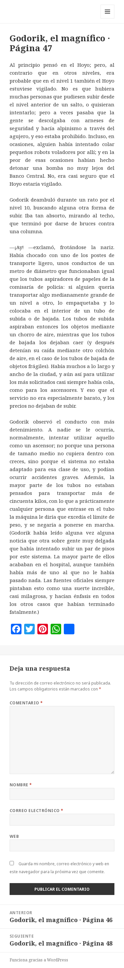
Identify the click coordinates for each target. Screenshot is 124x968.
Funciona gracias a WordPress (39, 960)
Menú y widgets (107, 18)
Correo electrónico (36, 810)
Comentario (26, 703)
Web (14, 836)
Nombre (21, 785)
